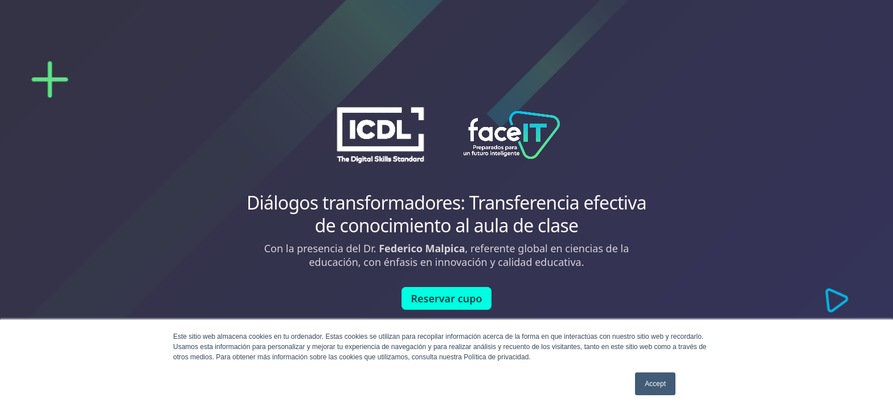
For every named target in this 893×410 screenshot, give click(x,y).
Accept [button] (655, 384)
